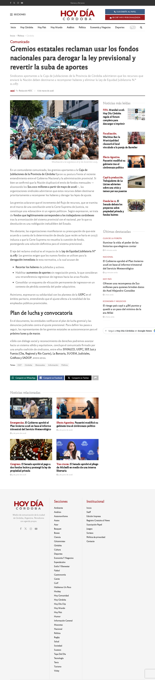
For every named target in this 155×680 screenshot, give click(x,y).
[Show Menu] (11, 15)
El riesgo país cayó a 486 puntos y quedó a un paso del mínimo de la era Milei (122, 309)
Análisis (70, 27)
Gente (57, 579)
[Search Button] (141, 27)
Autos (56, 521)
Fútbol (57, 571)
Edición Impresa (93, 517)
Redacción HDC (25, 90)
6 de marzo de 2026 (45, 90)
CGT (20, 365)
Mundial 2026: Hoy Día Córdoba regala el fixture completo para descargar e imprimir (114, 116)
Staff (88, 512)
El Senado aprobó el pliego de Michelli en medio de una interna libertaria (77, 468)
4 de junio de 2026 (64, 430)
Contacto (90, 542)
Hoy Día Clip (60, 604)
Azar (56, 525)
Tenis (56, 663)
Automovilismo (61, 517)
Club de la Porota (112, 238)
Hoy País (42, 27)
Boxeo (57, 533)
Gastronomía (60, 575)
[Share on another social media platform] (95, 378)
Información (53, 365)
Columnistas (59, 542)
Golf (56, 583)
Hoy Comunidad (61, 596)
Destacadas (40, 365)
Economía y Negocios (100, 27)
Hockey (57, 592)
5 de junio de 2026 (18, 434)
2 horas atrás (108, 317)
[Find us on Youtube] (22, 3)
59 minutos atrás (110, 272)
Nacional (17, 417)
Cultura (57, 550)
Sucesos (57, 650)
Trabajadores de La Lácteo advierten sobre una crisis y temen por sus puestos (115, 184)
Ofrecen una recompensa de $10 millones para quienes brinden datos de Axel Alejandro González (123, 286)
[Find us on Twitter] (14, 3)
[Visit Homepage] (77, 14)
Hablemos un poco (62, 588)
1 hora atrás (108, 294)
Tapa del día (60, 654)
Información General (63, 621)
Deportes (119, 27)
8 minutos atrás (110, 250)
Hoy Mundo (56, 27)
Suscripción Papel (94, 525)
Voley (56, 671)
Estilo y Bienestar (62, 567)
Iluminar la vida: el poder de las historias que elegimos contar (120, 244)
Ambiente (58, 508)
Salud (56, 642)
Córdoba (30, 35)
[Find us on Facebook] (10, 3)
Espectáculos (59, 563)
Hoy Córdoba (26, 27)
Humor (57, 617)
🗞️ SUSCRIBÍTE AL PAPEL (125, 12)
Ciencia (57, 537)
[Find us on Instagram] (18, 3)
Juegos (89, 529)
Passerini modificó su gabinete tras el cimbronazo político (77, 424)
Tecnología (58, 659)
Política (82, 27)
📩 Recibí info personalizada (125, 17)
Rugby (57, 638)
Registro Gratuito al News (98, 521)
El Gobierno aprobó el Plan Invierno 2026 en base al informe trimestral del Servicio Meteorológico (30, 426)
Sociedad (58, 646)
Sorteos (89, 533)
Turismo (57, 667)
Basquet (57, 529)
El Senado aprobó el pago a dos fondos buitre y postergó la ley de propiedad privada (30, 468)
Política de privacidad (95, 537)
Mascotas (58, 625)
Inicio (13, 27)
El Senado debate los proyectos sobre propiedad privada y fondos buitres (113, 207)
